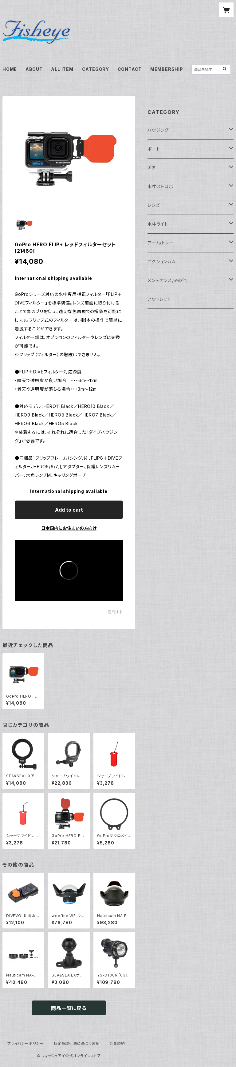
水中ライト (158, 224)
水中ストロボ (161, 186)
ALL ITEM (62, 69)
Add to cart (69, 510)
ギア (152, 167)
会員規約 (117, 1043)
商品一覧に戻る (69, 1008)
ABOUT (34, 69)
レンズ (153, 205)
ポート (154, 148)
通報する (115, 612)
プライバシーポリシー (25, 1043)
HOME (9, 69)
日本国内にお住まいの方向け (68, 528)
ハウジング (158, 130)
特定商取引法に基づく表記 (76, 1043)
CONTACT (130, 69)
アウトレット (159, 299)
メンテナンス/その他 (167, 280)
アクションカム (162, 261)
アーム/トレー (161, 242)
